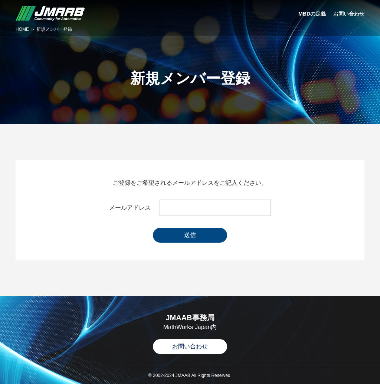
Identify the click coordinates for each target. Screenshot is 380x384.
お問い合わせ (190, 346)
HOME (22, 29)
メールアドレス (130, 208)
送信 (190, 235)
